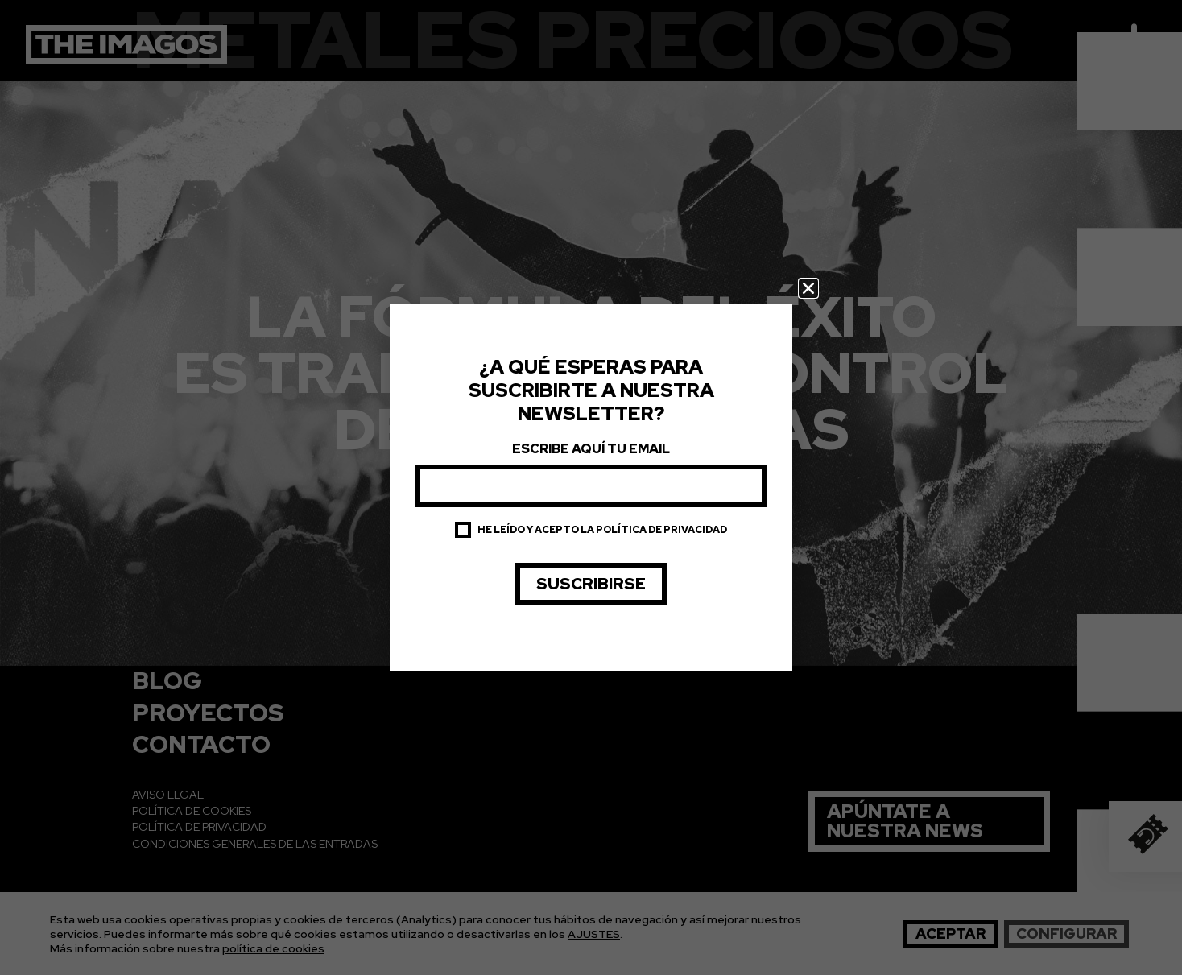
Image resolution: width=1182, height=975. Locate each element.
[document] (591, 487)
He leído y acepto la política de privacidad (602, 529)
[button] (808, 288)
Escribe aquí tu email (591, 448)
